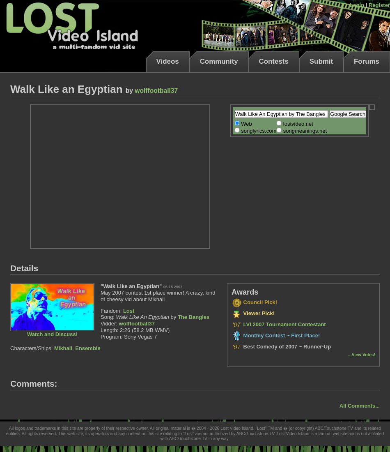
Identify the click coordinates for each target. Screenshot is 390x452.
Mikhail (63, 348)
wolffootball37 (156, 90)
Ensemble (87, 348)
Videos (167, 61)
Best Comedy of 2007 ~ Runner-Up (281, 347)
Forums (366, 61)
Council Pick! (254, 302)
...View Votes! (361, 355)
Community (219, 61)
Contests (274, 61)
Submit (321, 61)
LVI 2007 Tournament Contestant (279, 324)
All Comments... (360, 406)
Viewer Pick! (253, 313)
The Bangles (193, 317)
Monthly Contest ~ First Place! (276, 335)
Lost (128, 311)
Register (379, 5)
